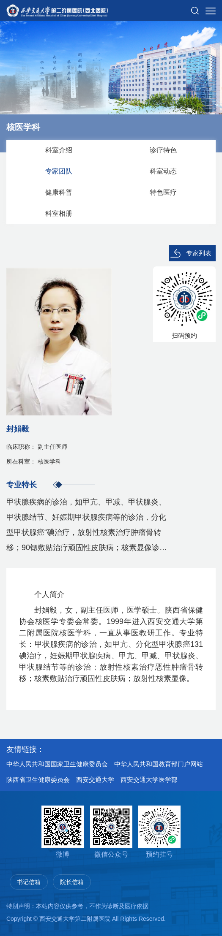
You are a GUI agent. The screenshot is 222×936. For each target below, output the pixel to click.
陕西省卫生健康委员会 (38, 779)
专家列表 (198, 253)
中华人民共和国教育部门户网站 (158, 764)
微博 (62, 832)
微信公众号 (111, 832)
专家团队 (58, 171)
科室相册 (58, 213)
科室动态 (163, 171)
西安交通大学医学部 (149, 779)
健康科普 (58, 192)
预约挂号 (159, 832)
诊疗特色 (163, 150)
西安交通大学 (95, 779)
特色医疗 (163, 192)
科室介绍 (58, 150)
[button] (195, 7)
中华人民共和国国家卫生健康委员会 (57, 764)
